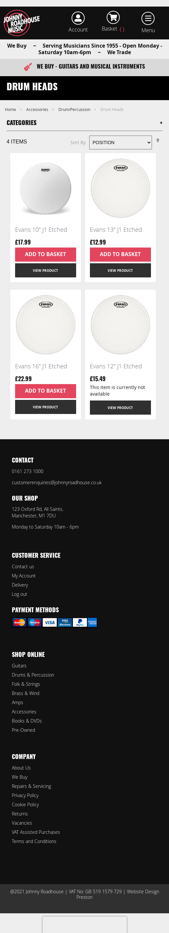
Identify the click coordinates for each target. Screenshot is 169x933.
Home (11, 109)
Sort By (78, 142)
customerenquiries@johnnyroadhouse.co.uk (57, 482)
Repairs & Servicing (31, 786)
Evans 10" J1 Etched (41, 229)
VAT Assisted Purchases (36, 832)
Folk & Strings (26, 684)
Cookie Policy (25, 804)
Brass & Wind (25, 693)
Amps (17, 702)
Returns (20, 814)
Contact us (23, 566)
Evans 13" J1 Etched (116, 229)
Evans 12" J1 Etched (116, 366)
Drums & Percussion (33, 675)
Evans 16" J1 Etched (41, 366)
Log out (19, 594)
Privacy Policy (25, 795)
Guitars (19, 665)
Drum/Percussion (74, 109)
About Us (21, 768)
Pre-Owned (23, 730)
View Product (45, 270)
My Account (24, 576)
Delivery (20, 585)
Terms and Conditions (34, 841)
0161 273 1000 (27, 471)
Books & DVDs (27, 721)
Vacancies (22, 823)
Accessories (37, 109)
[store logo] (24, 23)
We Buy (19, 777)
